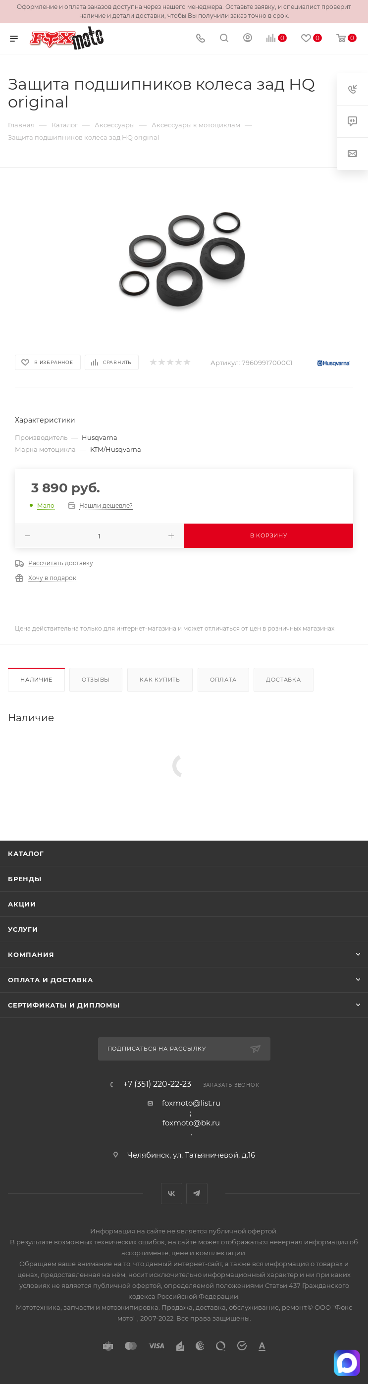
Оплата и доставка (50, 980)
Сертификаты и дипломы (64, 1005)
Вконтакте (171, 1193)
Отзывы (96, 679)
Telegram (197, 1193)
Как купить (160, 679)
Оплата (223, 679)
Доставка (283, 679)
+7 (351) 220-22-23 (157, 1084)
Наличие (36, 679)
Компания (31, 954)
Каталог (26, 853)
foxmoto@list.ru (191, 1103)
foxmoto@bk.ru (191, 1122)
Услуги (23, 929)
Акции (22, 904)
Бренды (25, 879)
